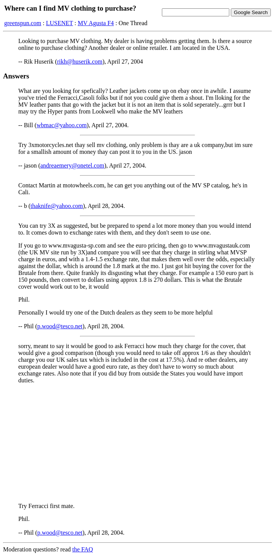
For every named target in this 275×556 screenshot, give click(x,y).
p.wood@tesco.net (60, 326)
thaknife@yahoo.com (56, 206)
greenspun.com (22, 23)
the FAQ (82, 549)
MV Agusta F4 (96, 23)
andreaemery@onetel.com (72, 165)
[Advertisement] (137, 443)
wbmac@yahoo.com (62, 125)
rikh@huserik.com (79, 61)
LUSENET (59, 23)
